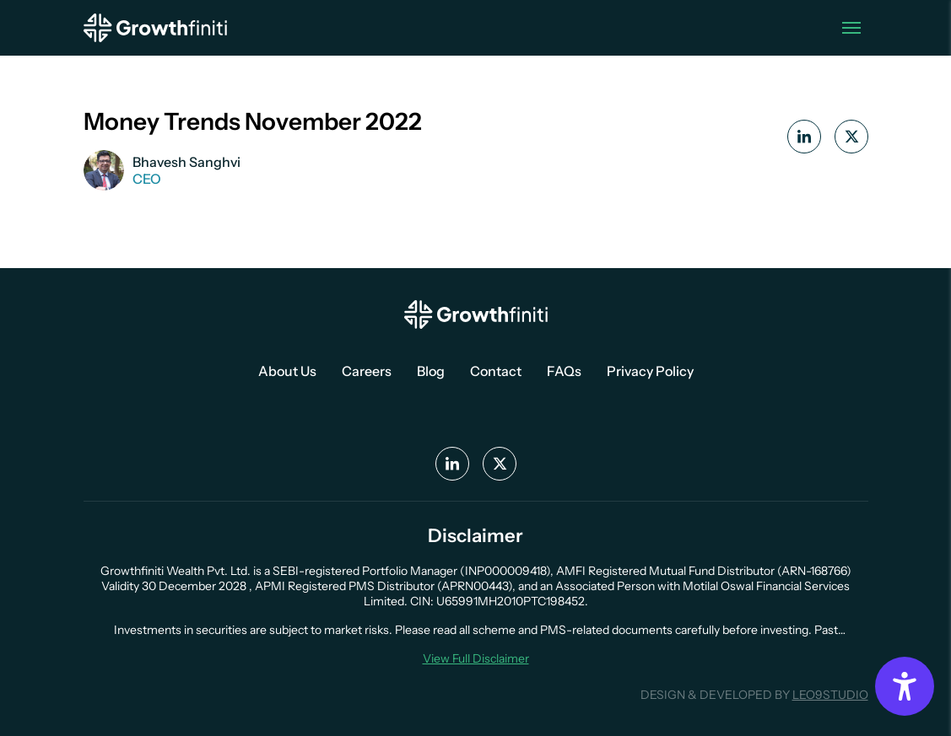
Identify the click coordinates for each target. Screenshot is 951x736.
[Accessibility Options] (904, 686)
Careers (367, 371)
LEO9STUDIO (830, 694)
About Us (287, 371)
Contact (495, 371)
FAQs (564, 371)
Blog (431, 371)
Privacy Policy (650, 371)
